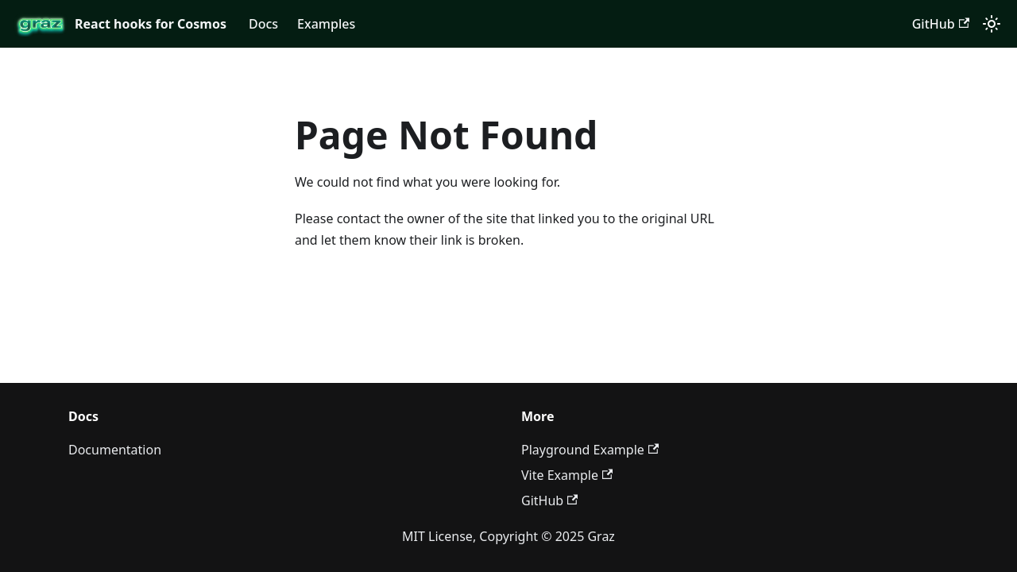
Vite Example (567, 475)
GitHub (940, 24)
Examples (326, 24)
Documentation (114, 449)
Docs (263, 24)
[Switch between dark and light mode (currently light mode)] (991, 24)
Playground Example (590, 449)
